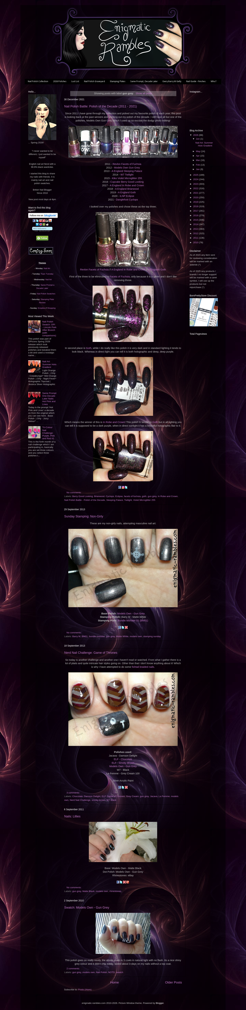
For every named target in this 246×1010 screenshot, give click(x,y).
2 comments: (73, 968)
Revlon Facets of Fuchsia (127, 164)
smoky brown (98, 800)
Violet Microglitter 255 (144, 500)
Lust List (75, 81)
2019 (196, 202)
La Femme (164, 796)
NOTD (111, 972)
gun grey (152, 496)
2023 (196, 184)
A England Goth (127, 192)
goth (144, 496)
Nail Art (47, 268)
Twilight (128, 500)
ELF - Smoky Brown (123, 762)
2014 (196, 224)
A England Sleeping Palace (127, 171)
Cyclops (110, 496)
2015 (196, 220)
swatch (119, 972)
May (198, 151)
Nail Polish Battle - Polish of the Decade (84, 500)
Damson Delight (92, 796)
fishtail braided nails (143, 667)
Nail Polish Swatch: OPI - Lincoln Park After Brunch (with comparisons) (49, 328)
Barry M (76, 636)
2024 (196, 179)
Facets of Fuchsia (120, 276)
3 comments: (73, 792)
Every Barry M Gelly (172, 81)
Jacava (153, 796)
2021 (196, 193)
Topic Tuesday (47, 274)
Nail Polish (101, 972)
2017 (196, 211)
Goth (88, 348)
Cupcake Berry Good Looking (127, 181)
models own (136, 636)
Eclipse (119, 496)
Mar (198, 160)
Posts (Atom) (85, 989)
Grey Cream (132, 796)
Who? (213, 81)
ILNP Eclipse (127, 196)
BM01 (85, 636)
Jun (198, 139)
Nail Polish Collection (38, 81)
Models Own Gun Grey (127, 167)
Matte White (122, 636)
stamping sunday (152, 636)
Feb (198, 165)
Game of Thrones (116, 796)
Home (114, 982)
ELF (104, 796)
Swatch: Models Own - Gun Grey (86, 907)
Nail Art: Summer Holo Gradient (49, 364)
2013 (196, 229)
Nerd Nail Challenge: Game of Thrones (90, 652)
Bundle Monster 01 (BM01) (133, 620)
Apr (198, 155)
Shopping (51, 308)
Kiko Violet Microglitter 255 (127, 178)
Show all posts (144, 93)
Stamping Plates (117, 81)
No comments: (74, 492)
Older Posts (173, 982)
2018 (196, 206)
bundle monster (97, 636)
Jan (198, 169)
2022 (196, 188)
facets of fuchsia (132, 496)
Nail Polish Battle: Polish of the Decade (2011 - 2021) (100, 106)
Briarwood (99, 496)
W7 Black (111, 800)
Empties (41, 308)
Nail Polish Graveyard (94, 81)
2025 (196, 175)
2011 (196, 238)
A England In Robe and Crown (127, 185)
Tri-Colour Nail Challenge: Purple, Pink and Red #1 (48, 433)
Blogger (160, 1003)
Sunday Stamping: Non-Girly (83, 516)
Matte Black (88, 891)
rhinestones (115, 891)
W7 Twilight (126, 174)
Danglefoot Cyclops (127, 199)
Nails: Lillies (72, 816)
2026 (196, 135)
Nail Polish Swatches (46, 294)
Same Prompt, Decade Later (144, 81)
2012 (196, 233)
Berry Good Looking (82, 496)
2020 (196, 197)
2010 (196, 242)
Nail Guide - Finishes (196, 81)
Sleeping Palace (114, 500)
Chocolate (77, 796)
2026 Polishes (59, 81)
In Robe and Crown (114, 422)
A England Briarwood (127, 188)
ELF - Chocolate (123, 759)
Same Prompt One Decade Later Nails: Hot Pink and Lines (49, 399)
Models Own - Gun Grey (131, 613)
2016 (196, 215)
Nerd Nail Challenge (80, 800)
